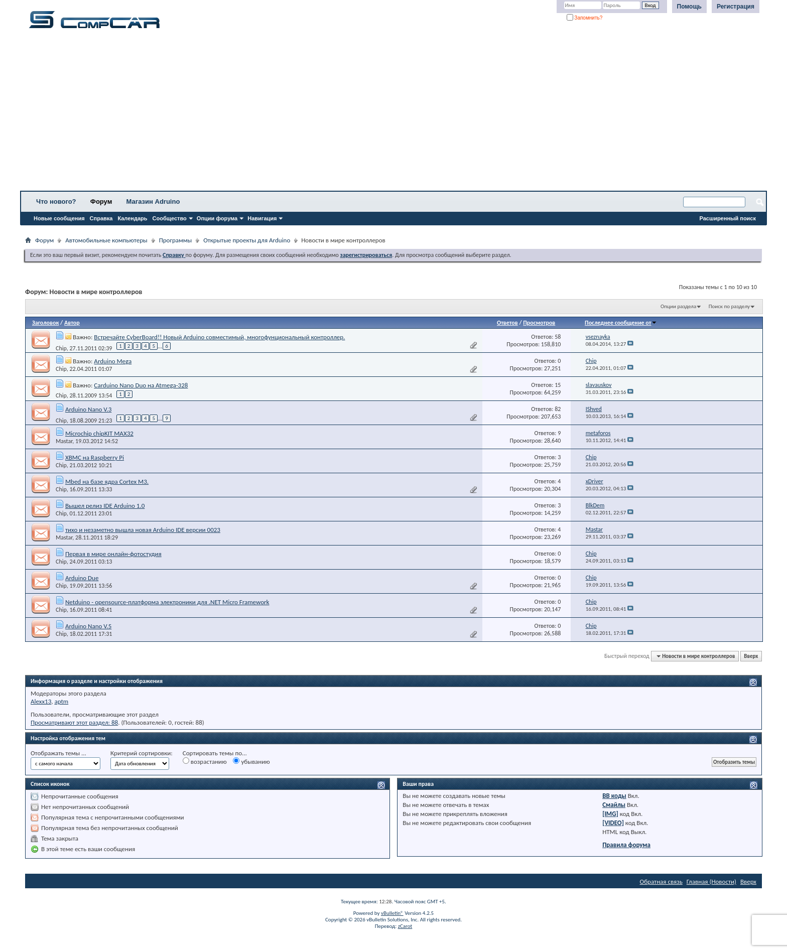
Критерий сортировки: (141, 753)
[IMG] (610, 814)
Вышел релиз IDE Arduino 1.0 (105, 505)
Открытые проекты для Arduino (246, 240)
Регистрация (735, 6)
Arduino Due (81, 578)
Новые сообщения (59, 218)
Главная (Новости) (711, 881)
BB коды (614, 795)
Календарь (132, 218)
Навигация (262, 218)
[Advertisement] (314, 113)
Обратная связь (661, 881)
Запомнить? (585, 18)
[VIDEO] (613, 823)
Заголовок (45, 322)
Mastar (64, 441)
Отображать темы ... (58, 753)
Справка (101, 218)
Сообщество (170, 218)
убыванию (251, 761)
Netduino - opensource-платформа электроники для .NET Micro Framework (167, 602)
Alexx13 (41, 701)
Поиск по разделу (729, 306)
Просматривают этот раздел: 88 (74, 722)
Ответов (507, 322)
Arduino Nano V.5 (88, 626)
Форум (101, 201)
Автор (72, 322)
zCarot (405, 926)
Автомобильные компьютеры (106, 240)
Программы (175, 240)
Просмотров (539, 322)
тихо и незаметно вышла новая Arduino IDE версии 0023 (142, 529)
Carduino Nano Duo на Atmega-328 (141, 385)
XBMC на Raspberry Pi (94, 457)
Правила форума (626, 845)
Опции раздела (678, 306)
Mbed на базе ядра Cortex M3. (107, 481)
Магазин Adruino (153, 201)
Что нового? (56, 201)
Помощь (689, 6)
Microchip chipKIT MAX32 (99, 433)
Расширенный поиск (728, 218)
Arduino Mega (113, 361)
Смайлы (613, 804)
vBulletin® (392, 913)
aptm (61, 701)
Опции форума (217, 218)
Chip (61, 348)
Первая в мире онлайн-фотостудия (113, 554)
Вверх (751, 656)
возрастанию (205, 761)
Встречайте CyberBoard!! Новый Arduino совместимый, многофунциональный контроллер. (219, 337)
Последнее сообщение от (621, 322)
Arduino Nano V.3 (88, 409)
